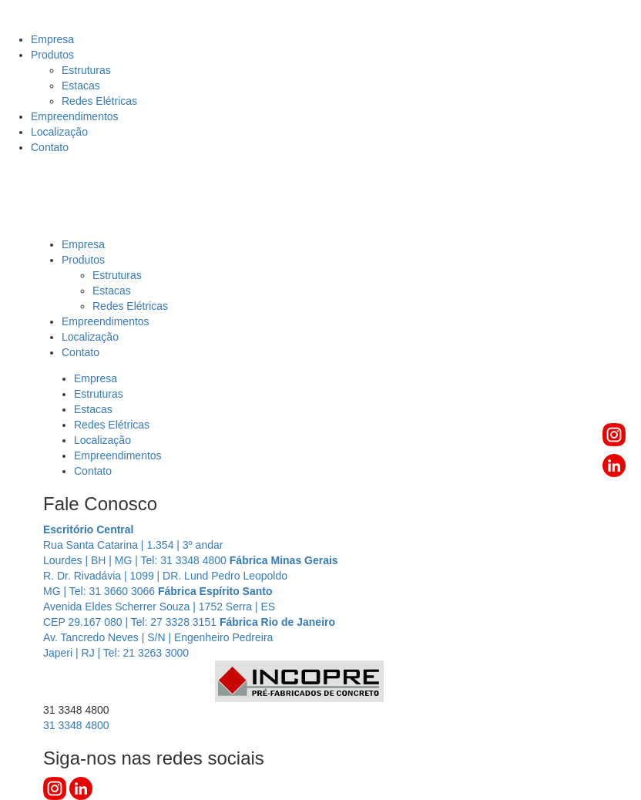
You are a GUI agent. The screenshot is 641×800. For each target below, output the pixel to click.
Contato (50, 147)
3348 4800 (76, 725)
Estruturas (86, 70)
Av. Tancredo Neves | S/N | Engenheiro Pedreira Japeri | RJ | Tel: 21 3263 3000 (189, 637)
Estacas (81, 85)
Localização (59, 132)
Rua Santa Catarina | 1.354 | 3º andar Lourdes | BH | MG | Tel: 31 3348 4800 (136, 544)
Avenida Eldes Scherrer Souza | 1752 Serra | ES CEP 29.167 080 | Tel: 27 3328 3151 (159, 606)
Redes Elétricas (99, 101)
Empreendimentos (75, 116)
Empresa (52, 39)
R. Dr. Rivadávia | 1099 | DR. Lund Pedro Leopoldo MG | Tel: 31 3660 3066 (190, 575)
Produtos (52, 55)
